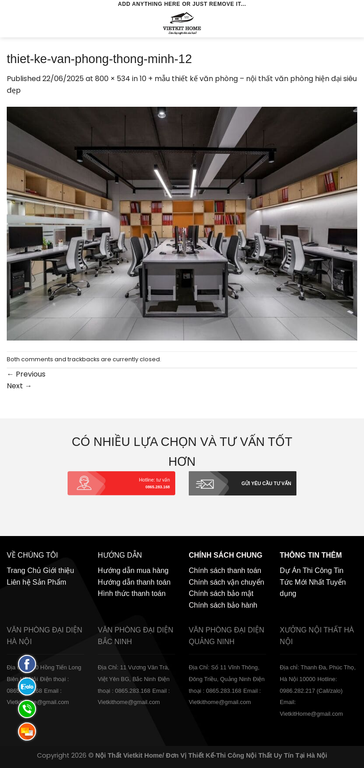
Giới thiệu (58, 570)
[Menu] (12, 23)
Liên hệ (19, 582)
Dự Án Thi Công (306, 570)
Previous (26, 374)
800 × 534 (112, 78)
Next (19, 386)
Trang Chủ (24, 570)
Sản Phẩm (49, 582)
